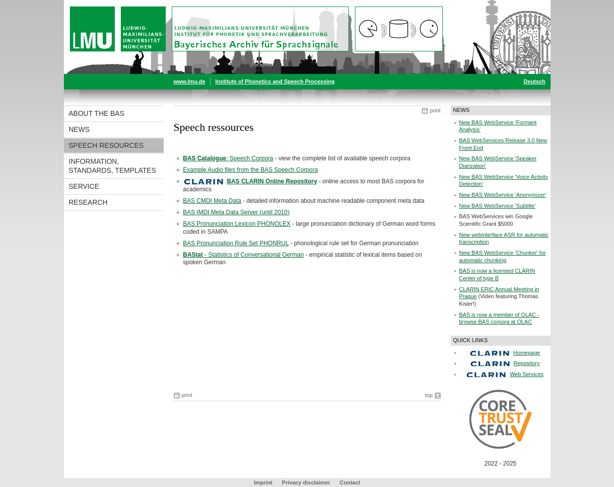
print (435, 110)
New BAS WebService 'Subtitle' (497, 206)
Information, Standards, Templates (112, 165)
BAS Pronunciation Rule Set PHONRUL (236, 243)
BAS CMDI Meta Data (212, 200)
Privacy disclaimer (306, 483)
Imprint (263, 483)
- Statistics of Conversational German (243, 254)
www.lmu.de (190, 81)
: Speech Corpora (228, 158)
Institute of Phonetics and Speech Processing (274, 81)
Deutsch (534, 81)
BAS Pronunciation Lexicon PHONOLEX (237, 223)
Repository (527, 363)
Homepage (526, 353)
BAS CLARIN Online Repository (272, 181)
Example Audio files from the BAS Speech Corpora (250, 169)
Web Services (527, 374)
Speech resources (106, 145)
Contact (350, 483)
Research (88, 202)
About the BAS (97, 113)
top (428, 395)
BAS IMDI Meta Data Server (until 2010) (236, 212)
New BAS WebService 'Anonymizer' (503, 195)
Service (84, 186)
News (79, 129)
